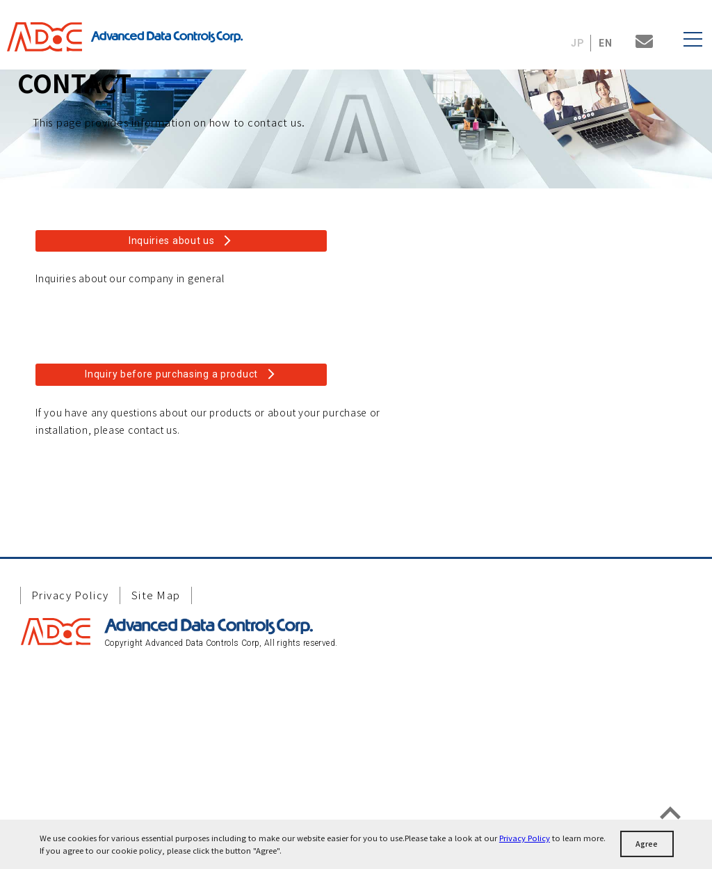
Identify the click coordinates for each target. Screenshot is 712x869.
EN (606, 43)
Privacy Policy (524, 837)
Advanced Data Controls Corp (166, 36)
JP (578, 43)
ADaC (48, 36)
